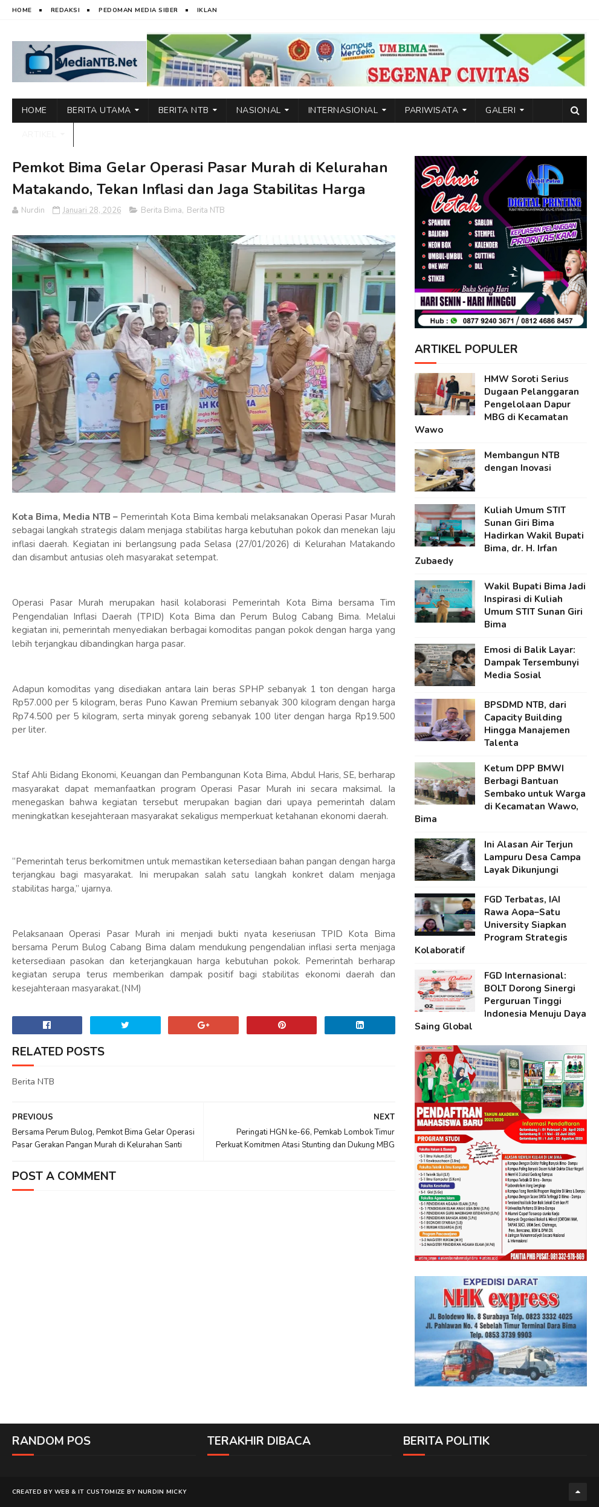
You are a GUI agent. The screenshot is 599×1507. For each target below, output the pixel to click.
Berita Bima (161, 210)
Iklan (207, 10)
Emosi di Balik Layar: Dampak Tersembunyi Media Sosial (531, 662)
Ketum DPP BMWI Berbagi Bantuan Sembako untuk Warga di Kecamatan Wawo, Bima (500, 793)
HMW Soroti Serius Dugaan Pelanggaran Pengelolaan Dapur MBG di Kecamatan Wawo (497, 404)
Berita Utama (99, 110)
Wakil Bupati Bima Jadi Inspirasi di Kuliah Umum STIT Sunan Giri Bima (535, 605)
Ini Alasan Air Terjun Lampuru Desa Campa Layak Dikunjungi (532, 857)
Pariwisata (431, 110)
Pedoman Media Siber (138, 10)
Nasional (258, 110)
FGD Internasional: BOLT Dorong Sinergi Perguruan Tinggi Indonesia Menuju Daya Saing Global (500, 1001)
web (62, 1492)
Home (22, 10)
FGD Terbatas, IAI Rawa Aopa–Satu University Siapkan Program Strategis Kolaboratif (491, 924)
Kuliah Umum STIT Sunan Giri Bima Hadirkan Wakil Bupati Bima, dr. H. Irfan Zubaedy (499, 535)
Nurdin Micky (162, 1492)
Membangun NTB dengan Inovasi (522, 461)
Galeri (500, 110)
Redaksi (65, 10)
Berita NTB (183, 110)
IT (81, 1492)
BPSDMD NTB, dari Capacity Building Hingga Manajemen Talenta (527, 724)
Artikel (39, 134)
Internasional (343, 110)
